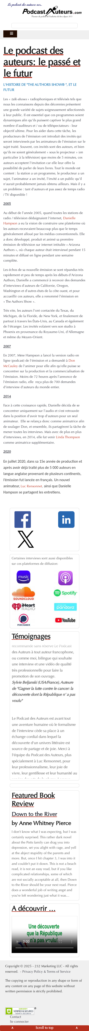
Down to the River (34, 814)
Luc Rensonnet (31, 486)
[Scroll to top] (44, 1028)
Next (81, 705)
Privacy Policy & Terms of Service (46, 972)
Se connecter (19, 1022)
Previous (8, 705)
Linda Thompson (68, 437)
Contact (15, 1017)
